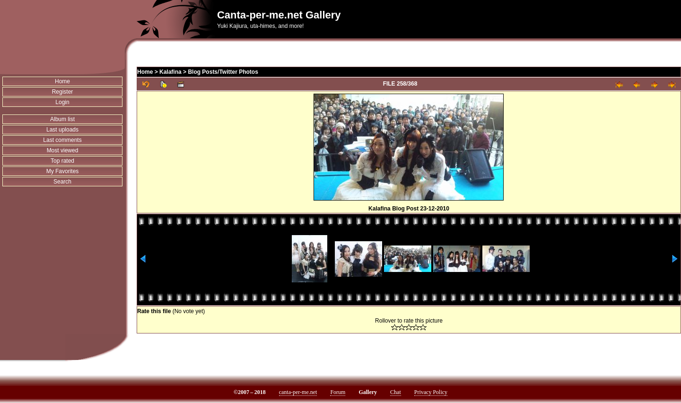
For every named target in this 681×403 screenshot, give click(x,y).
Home (62, 81)
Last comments (62, 140)
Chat (395, 392)
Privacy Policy (430, 392)
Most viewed (63, 150)
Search (62, 181)
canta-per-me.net (298, 392)
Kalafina (170, 72)
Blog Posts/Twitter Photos (223, 72)
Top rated (62, 161)
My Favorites (62, 171)
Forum (337, 392)
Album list (62, 119)
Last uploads (62, 129)
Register (62, 91)
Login (62, 102)
